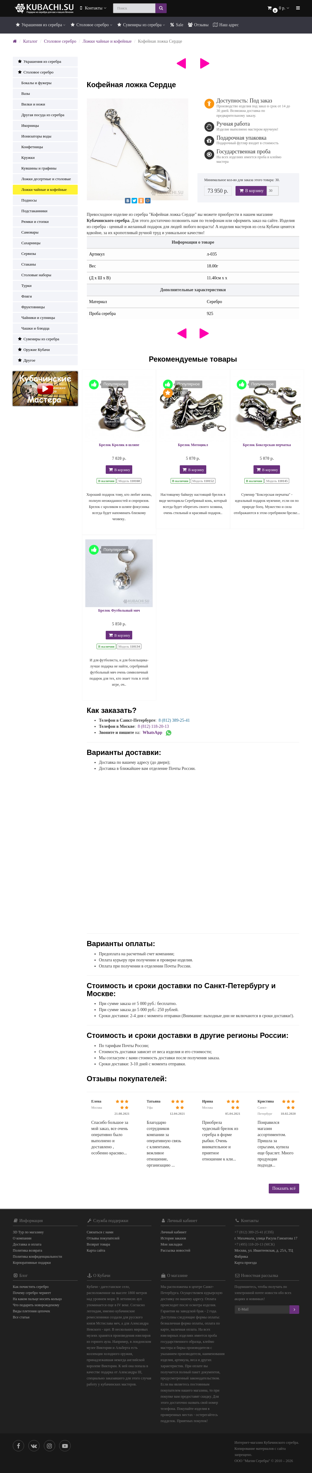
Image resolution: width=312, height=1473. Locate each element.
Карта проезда (246, 1262)
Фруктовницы (31, 307)
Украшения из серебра (40, 25)
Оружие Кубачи (33, 349)
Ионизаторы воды (34, 136)
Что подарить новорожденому (36, 1305)
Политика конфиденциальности (37, 1256)
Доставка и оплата (27, 1244)
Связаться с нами (100, 1232)
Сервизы (26, 253)
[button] (278, 8)
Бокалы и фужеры (34, 82)
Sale (176, 25)
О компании (22, 1238)
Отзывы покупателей (103, 1238)
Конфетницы (30, 147)
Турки (24, 285)
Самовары (27, 232)
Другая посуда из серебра (40, 115)
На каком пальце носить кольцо (37, 1299)
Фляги (24, 296)
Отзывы (197, 25)
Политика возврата (27, 1250)
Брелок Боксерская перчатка (267, 445)
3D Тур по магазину (28, 1232)
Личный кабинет (173, 1232)
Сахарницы (29, 243)
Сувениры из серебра (141, 25)
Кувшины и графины (36, 168)
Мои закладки (171, 1244)
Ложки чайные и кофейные (107, 41)
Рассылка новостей (175, 1250)
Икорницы (28, 125)
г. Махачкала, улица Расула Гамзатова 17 (266, 1238)
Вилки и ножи (31, 104)
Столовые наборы (34, 275)
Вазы (23, 93)
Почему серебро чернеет (32, 1293)
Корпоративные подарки (32, 1262)
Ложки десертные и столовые (44, 179)
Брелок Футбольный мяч (119, 610)
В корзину (251, 190)
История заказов (173, 1238)
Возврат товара (98, 1244)
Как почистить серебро (31, 1287)
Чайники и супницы (36, 317)
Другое (26, 360)
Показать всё (284, 1188)
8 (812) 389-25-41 (174, 720)
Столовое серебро (91, 25)
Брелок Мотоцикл (193, 445)
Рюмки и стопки (33, 221)
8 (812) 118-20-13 (153, 726)
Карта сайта (96, 1250)
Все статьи (21, 1317)
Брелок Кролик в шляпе (119, 445)
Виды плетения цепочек (31, 1311)
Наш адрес (226, 25)
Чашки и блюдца (33, 328)
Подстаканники (32, 211)
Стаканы (26, 264)
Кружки (26, 157)
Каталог (30, 41)
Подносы (27, 200)
